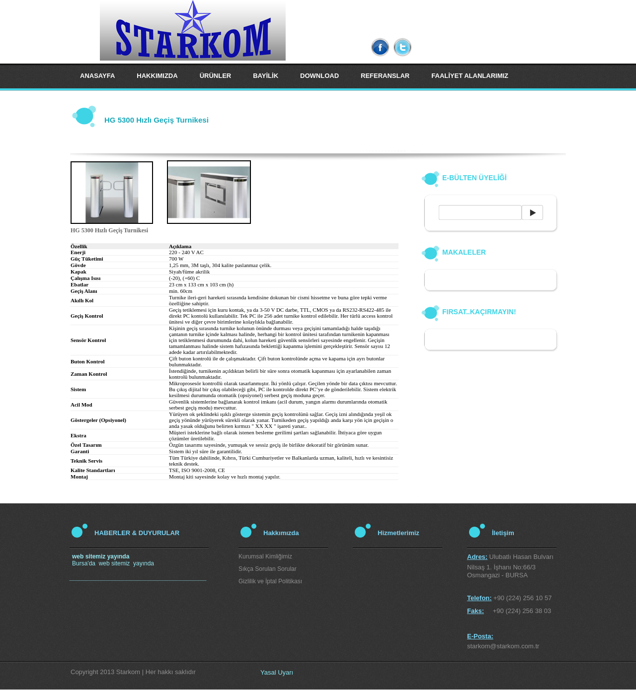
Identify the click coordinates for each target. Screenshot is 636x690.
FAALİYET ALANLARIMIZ (469, 75)
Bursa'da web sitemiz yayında (113, 560)
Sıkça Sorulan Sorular (267, 568)
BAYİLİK (265, 75)
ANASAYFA (97, 75)
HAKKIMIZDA (157, 75)
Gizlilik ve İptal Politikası (270, 581)
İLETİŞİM (93, 100)
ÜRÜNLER (216, 75)
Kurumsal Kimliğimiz (265, 556)
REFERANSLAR (385, 75)
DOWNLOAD (319, 75)
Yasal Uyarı (276, 672)
